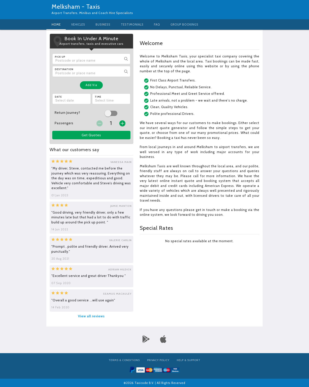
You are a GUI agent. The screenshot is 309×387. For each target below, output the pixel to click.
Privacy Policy (158, 360)
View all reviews (91, 316)
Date (58, 96)
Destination (64, 69)
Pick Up (60, 56)
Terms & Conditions (124, 360)
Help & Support (188, 360)
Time (98, 96)
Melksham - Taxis (76, 6)
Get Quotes (91, 135)
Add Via (91, 85)
